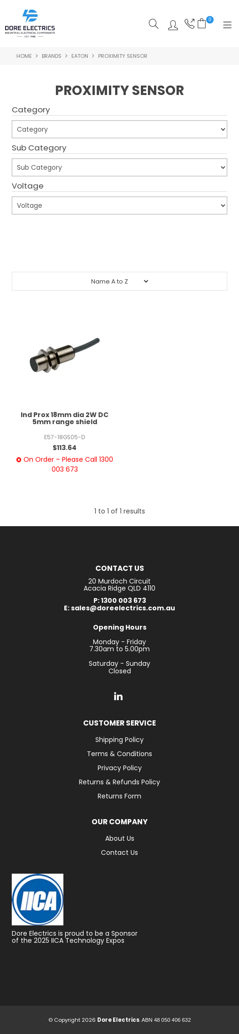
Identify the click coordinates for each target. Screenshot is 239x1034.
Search (154, 24)
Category (31, 110)
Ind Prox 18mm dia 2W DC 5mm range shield (64, 418)
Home (24, 56)
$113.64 (65, 447)
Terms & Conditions (119, 753)
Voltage (28, 186)
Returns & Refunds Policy (119, 782)
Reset (121, 254)
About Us (119, 838)
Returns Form (119, 796)
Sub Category (39, 148)
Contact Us (119, 852)
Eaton (79, 56)
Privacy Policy (120, 768)
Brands (52, 56)
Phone (188, 24)
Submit (29, 230)
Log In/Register (170, 24)
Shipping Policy (119, 739)
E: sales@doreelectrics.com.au (119, 608)
